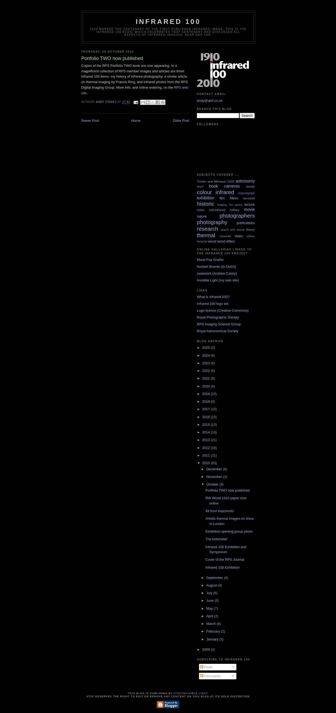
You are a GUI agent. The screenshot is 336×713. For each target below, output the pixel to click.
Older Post (181, 121)
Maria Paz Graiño (210, 260)
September (215, 578)
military (235, 209)
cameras (232, 186)
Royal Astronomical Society (217, 331)
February (213, 631)
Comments (210, 676)
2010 (206, 463)
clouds (250, 186)
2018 (206, 401)
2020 (206, 386)
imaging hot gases (229, 204)
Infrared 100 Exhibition (222, 567)
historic (205, 204)
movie (249, 209)
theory (250, 229)
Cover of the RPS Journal (224, 560)
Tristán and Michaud (211, 181)
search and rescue (233, 229)
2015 (206, 425)
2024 (206, 355)
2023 (206, 363)
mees (201, 209)
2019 (206, 394)
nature (202, 216)
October (213, 484)
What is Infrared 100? (213, 297)
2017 (206, 409)
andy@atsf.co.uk (209, 101)
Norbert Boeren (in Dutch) (216, 267)
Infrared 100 (168, 22)
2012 (206, 448)
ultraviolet (225, 236)
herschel (249, 198)
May (210, 608)
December (214, 469)
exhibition (205, 198)
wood (212, 241)
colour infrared (215, 192)
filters (234, 198)
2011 (206, 455)
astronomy (245, 181)
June (210, 601)
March (211, 624)
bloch (200, 186)
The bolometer (216, 539)
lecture (250, 204)
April (210, 616)
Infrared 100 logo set (212, 304)
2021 (206, 378)
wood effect (226, 241)
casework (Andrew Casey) (217, 273)
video (239, 236)
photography (212, 222)
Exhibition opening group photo (228, 531)
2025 (206, 348)
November (214, 477)
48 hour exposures (219, 511)
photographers (237, 216)
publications (246, 223)
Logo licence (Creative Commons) (223, 310)
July (209, 593)
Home (136, 121)
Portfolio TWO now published (227, 490)
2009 (206, 649)
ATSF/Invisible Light (191, 693)
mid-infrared (217, 209)
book (213, 186)
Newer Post (90, 121)
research (207, 229)
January (213, 639)
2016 (206, 417)
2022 (206, 371)
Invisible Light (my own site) (218, 280)
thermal (206, 235)
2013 (206, 440)
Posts (206, 667)
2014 (206, 432)
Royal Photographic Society (218, 317)
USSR (231, 181)
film (222, 198)
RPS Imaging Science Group (219, 324)
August (212, 585)
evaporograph (246, 193)
